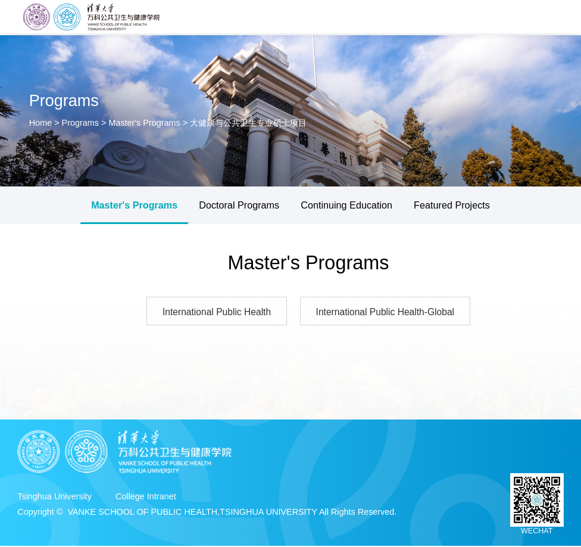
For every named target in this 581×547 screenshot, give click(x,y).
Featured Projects (452, 205)
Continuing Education (346, 205)
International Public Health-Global (388, 312)
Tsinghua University (54, 497)
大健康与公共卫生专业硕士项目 (248, 123)
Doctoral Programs (239, 205)
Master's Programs (144, 123)
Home (41, 123)
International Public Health (213, 312)
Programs (80, 123)
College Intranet (145, 497)
